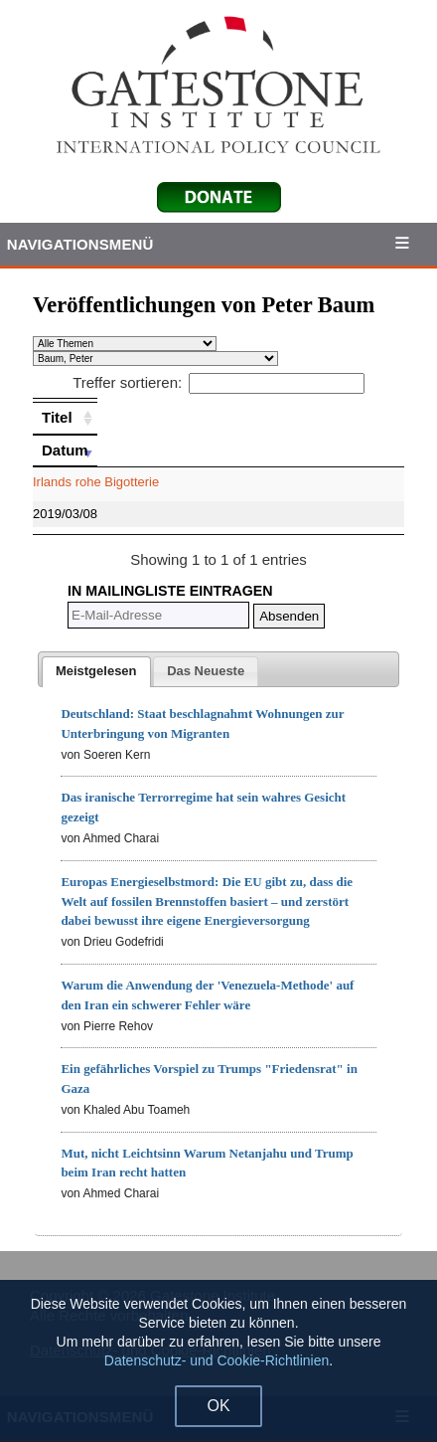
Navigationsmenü (80, 244)
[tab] (96, 672)
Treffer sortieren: (218, 382)
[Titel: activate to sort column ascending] (65, 418)
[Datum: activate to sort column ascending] (65, 450)
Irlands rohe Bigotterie (96, 481)
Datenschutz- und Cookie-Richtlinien (216, 1360)
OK (218, 1405)
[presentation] (96, 672)
